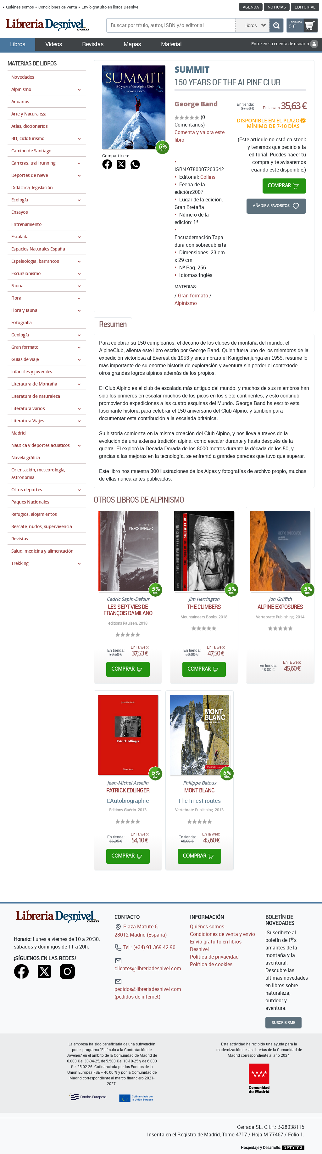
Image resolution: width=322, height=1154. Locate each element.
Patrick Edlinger (128, 790)
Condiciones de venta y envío (222, 934)
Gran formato (193, 295)
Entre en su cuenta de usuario (284, 44)
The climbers (204, 607)
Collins (207, 176)
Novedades (22, 77)
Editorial (305, 7)
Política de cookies (211, 964)
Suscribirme (283, 1022)
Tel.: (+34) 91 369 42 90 (144, 947)
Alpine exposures (280, 607)
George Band (196, 104)
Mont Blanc (199, 790)
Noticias (277, 7)
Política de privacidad (214, 956)
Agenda (251, 7)
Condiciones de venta (57, 7)
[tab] (113, 325)
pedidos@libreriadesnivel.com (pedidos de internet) (147, 989)
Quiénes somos (20, 7)
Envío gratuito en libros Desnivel (110, 7)
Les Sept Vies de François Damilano (127, 610)
